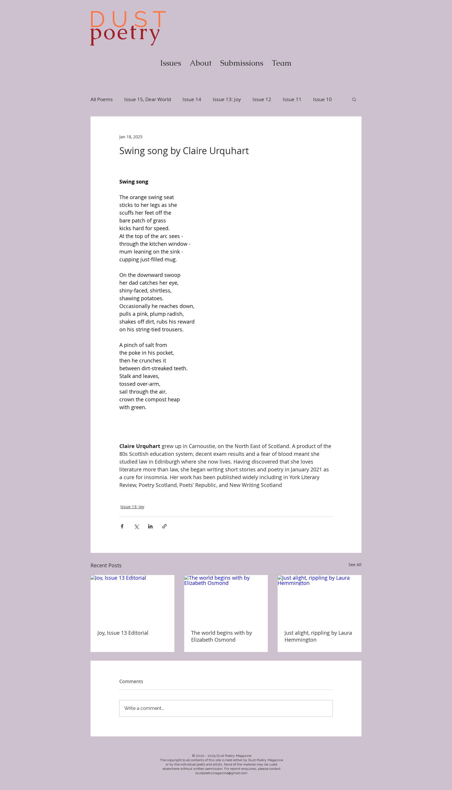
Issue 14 (191, 99)
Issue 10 (322, 99)
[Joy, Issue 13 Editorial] (132, 598)
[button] (354, 99)
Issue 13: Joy (227, 99)
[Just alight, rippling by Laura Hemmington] (319, 598)
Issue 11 (292, 99)
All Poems (102, 99)
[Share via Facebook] (122, 526)
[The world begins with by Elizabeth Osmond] (226, 598)
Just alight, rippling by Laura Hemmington (318, 636)
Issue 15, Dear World (147, 99)
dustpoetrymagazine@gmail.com (221, 773)
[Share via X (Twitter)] (136, 526)
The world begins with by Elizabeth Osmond (221, 636)
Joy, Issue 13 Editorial (122, 632)
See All (355, 564)
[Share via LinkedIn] (150, 526)
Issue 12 (262, 99)
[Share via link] (164, 526)
